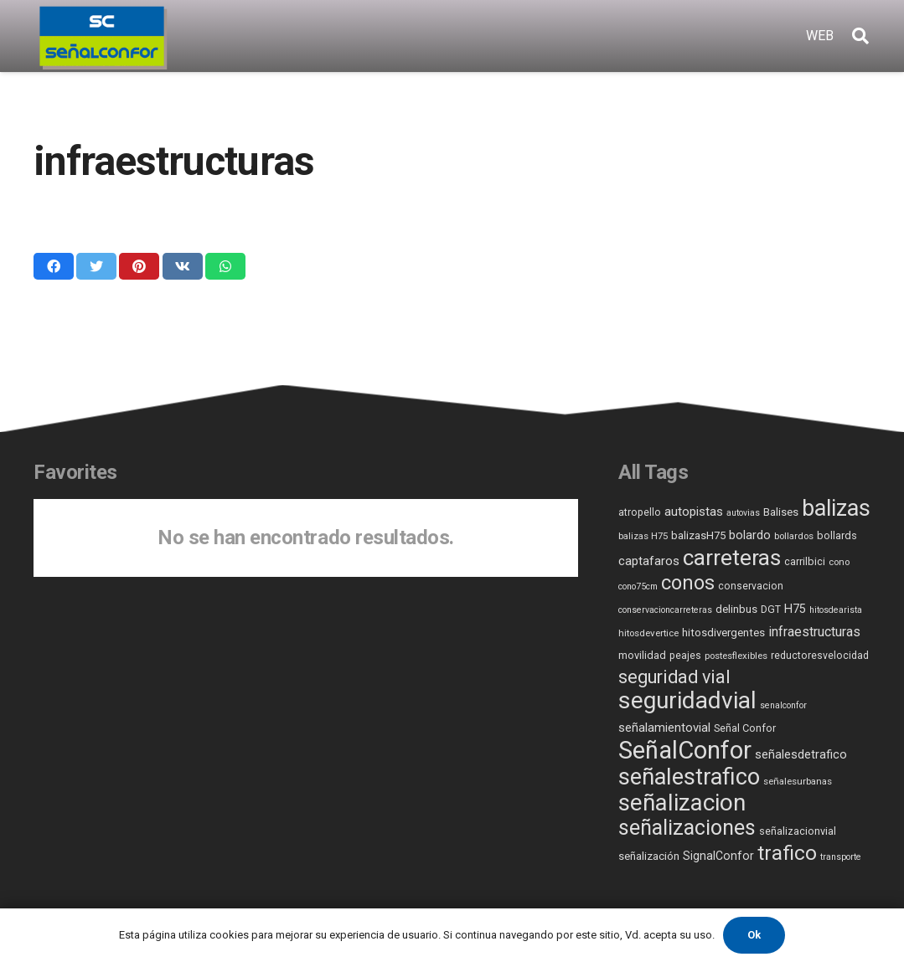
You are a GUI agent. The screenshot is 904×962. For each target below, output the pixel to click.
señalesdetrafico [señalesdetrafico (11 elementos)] (801, 755)
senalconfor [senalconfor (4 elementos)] (783, 705)
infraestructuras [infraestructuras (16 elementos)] (814, 632)
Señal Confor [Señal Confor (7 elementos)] (745, 728)
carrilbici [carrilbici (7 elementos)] (804, 561)
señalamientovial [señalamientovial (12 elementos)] (664, 727)
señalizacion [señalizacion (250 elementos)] (682, 802)
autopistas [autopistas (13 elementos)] (693, 511)
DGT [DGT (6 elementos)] (771, 609)
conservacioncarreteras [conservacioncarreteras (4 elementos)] (665, 609)
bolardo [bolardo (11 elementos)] (750, 535)
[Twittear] (96, 266)
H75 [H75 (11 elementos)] (795, 609)
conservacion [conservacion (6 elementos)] (750, 586)
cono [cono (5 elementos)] (839, 562)
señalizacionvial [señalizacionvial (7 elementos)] (797, 831)
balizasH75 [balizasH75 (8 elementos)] (698, 535)
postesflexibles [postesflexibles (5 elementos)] (736, 655)
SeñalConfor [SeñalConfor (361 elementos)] (685, 750)
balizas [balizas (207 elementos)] (836, 508)
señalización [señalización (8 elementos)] (648, 856)
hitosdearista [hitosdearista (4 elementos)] (835, 609)
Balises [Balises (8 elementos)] (780, 512)
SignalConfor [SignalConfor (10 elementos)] (718, 855)
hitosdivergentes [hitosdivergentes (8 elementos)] (723, 632)
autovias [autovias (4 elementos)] (743, 512)
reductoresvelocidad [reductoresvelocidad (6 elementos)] (820, 655)
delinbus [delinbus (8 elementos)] (736, 609)
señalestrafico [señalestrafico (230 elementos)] (689, 777)
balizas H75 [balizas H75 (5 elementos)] (643, 536)
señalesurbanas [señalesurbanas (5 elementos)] (797, 781)
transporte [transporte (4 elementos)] (840, 856)
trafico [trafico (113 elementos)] (787, 853)
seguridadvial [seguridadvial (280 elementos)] (687, 700)
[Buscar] (860, 36)
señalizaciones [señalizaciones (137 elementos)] (687, 827)
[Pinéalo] (139, 266)
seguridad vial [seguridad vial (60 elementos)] (674, 676)
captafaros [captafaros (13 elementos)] (648, 560)
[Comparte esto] (54, 266)
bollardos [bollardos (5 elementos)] (794, 536)
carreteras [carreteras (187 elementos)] (732, 557)
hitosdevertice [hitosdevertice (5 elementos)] (648, 633)
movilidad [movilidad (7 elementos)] (642, 655)
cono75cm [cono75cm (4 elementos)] (638, 586)
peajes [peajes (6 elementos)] (685, 655)
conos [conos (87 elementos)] (688, 583)
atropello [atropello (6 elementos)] (639, 512)
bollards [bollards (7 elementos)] (837, 535)
